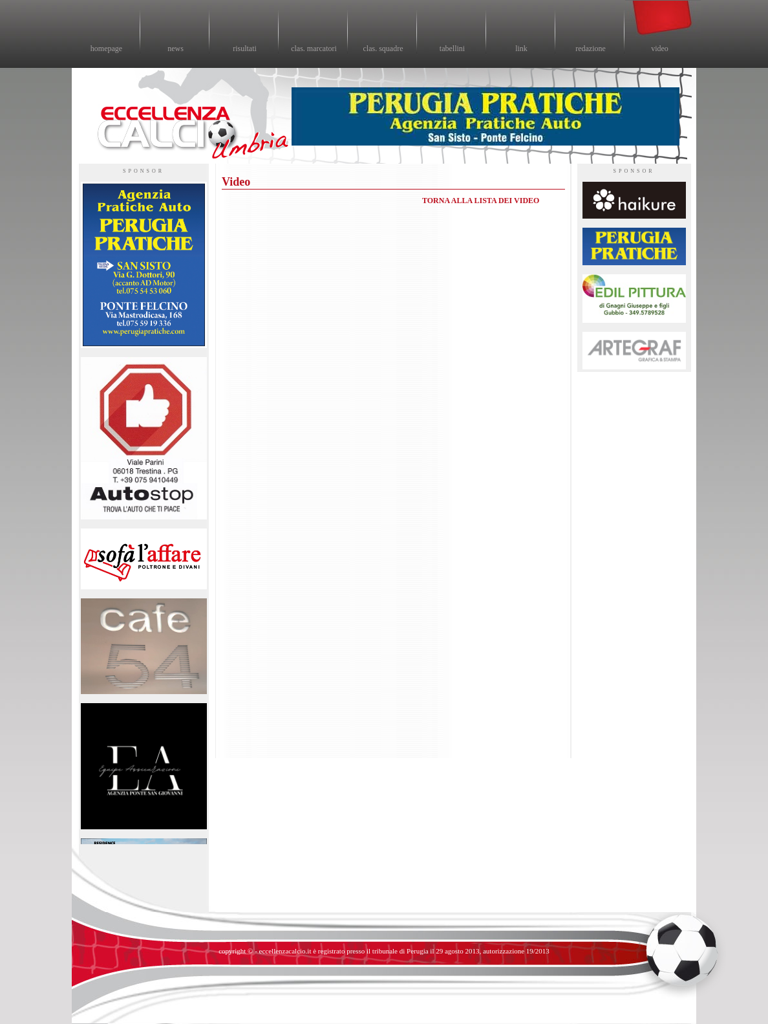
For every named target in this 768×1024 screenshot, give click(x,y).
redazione (590, 48)
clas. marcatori (314, 48)
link (521, 48)
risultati (245, 48)
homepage (106, 48)
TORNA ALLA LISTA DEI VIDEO (480, 200)
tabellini (452, 48)
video (659, 48)
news (175, 48)
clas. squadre (383, 48)
